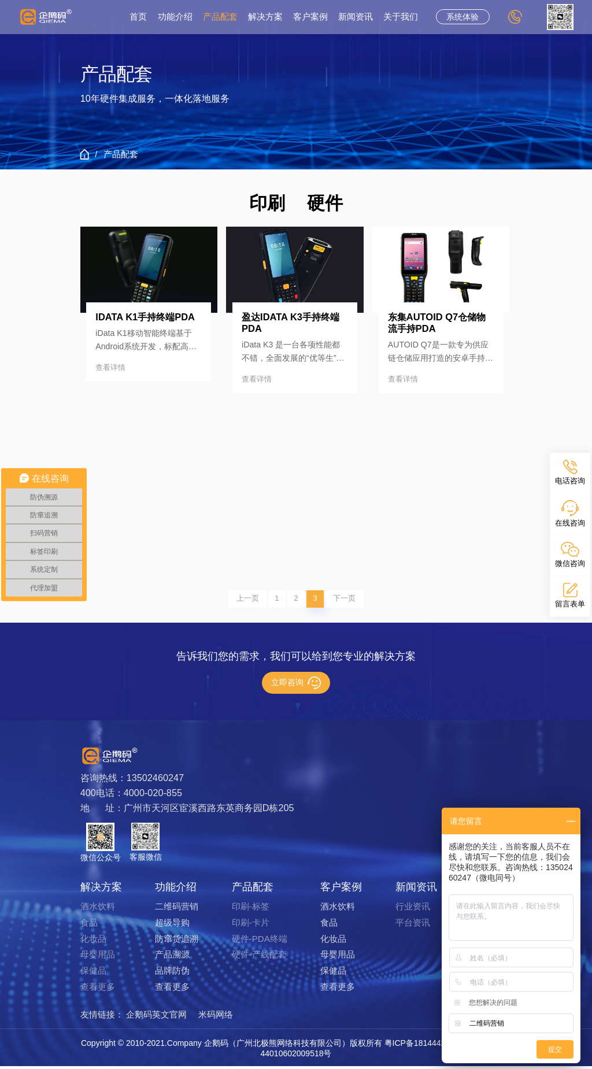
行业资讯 (412, 909)
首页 (138, 16)
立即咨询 (295, 685)
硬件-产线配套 (259, 958)
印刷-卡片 (250, 925)
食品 (89, 925)
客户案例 (310, 16)
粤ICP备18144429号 (421, 1045)
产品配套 (220, 16)
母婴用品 (97, 958)
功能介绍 (175, 16)
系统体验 (462, 16)
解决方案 (265, 16)
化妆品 (93, 941)
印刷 (267, 203)
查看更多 (97, 989)
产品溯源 (172, 958)
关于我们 (400, 16)
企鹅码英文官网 (156, 1017)
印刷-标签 (250, 909)
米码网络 (215, 1017)
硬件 (325, 203)
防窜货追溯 (176, 941)
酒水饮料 (97, 909)
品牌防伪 (172, 973)
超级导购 (172, 925)
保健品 (93, 973)
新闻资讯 (355, 16)
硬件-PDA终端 (259, 941)
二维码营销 (176, 909)
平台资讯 (412, 925)
